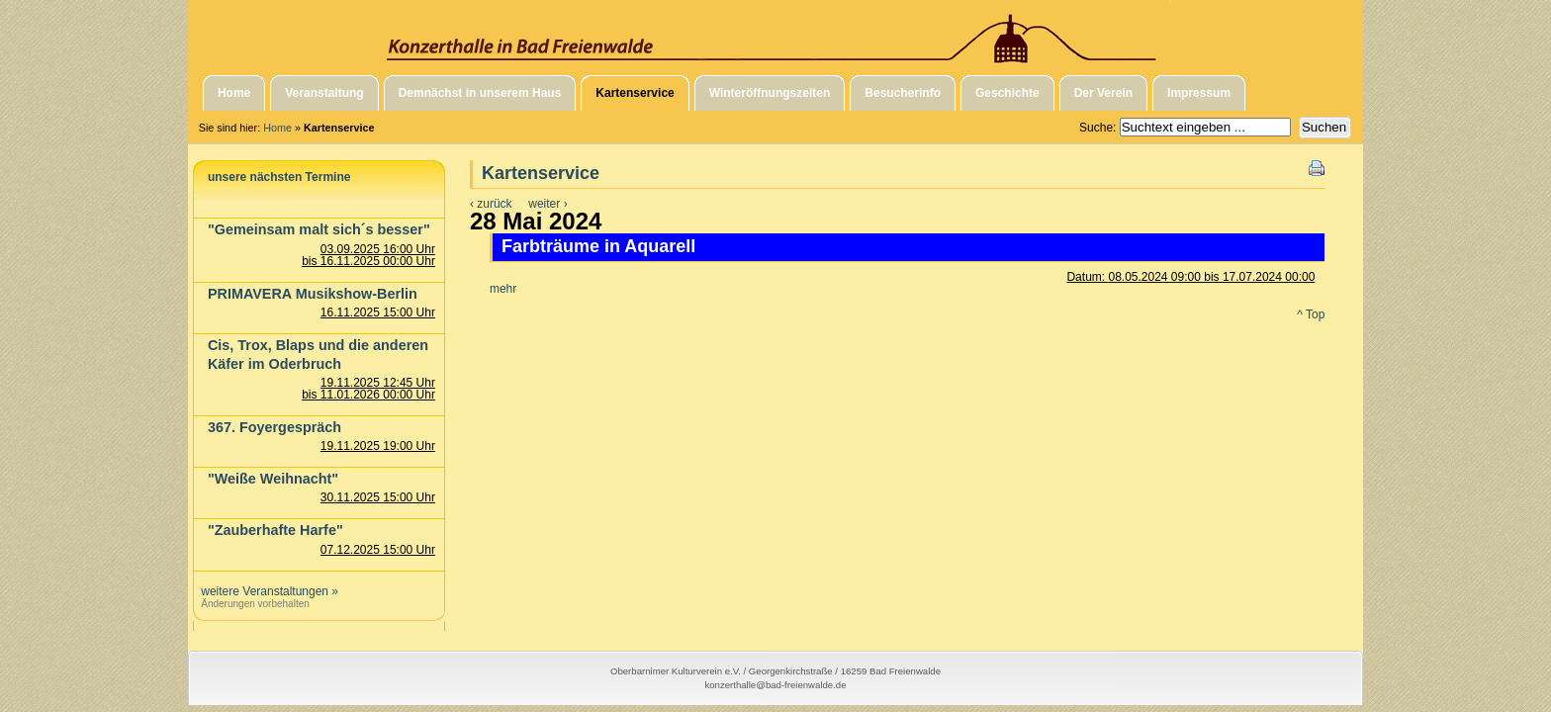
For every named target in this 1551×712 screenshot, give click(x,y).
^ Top (1310, 314)
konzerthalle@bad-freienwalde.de (775, 684)
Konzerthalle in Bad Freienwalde (775, 32)
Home (277, 128)
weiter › (547, 204)
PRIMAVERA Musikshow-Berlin (312, 294)
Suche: (1099, 127)
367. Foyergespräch (274, 427)
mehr (503, 289)
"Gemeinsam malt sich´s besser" (319, 229)
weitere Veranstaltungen (264, 591)
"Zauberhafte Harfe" (275, 530)
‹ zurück (491, 204)
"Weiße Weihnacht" (273, 479)
